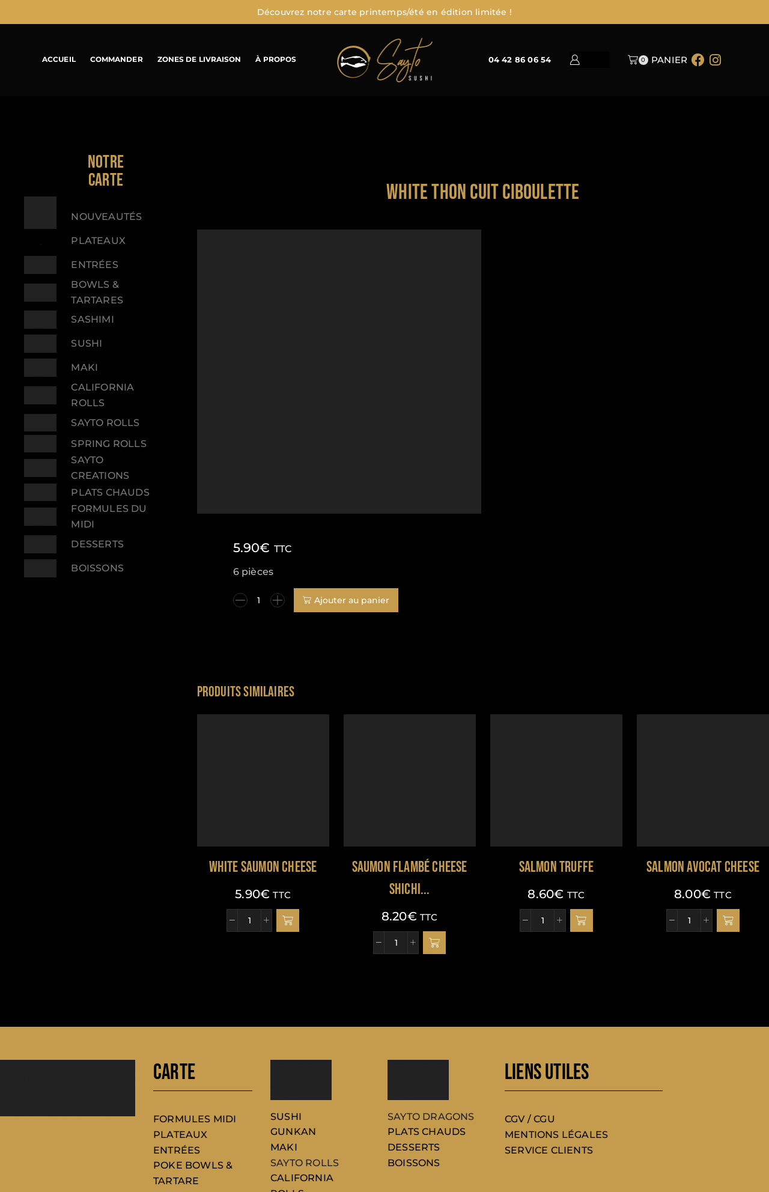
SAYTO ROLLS (304, 1058)
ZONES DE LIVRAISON (199, 59)
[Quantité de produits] (554, 292)
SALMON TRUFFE (556, 762)
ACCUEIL (59, 59)
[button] (287, 815)
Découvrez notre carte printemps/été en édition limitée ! (384, 12)
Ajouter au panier (646, 292)
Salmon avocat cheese (702, 762)
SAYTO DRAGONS (431, 1012)
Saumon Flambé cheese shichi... (409, 774)
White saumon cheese (263, 762)
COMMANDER (116, 59)
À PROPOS (275, 59)
